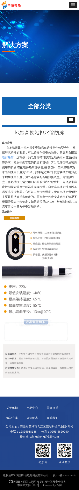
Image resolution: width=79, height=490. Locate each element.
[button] (73, 5)
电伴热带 (8, 157)
